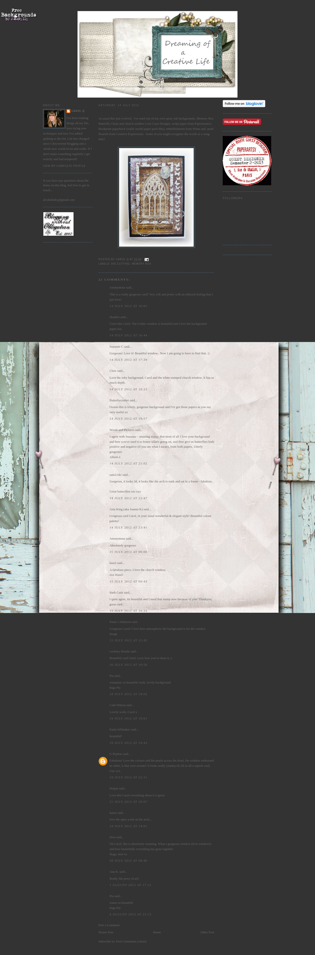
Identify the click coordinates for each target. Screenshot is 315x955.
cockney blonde (120, 651)
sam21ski (116, 475)
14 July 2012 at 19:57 (128, 418)
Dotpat (114, 788)
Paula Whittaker (120, 729)
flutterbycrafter (119, 400)
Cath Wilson (118, 705)
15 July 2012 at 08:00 (128, 552)
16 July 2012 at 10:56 (128, 664)
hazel (113, 563)
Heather (115, 317)
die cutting (120, 263)
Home (157, 932)
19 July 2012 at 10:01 (128, 718)
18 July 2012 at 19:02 (128, 694)
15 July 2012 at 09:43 (128, 581)
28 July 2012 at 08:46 (128, 860)
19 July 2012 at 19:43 (128, 743)
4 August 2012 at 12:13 (130, 914)
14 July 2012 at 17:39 (128, 359)
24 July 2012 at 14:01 (128, 826)
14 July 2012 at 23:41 (128, 527)
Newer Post (105, 932)
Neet (113, 837)
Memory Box (142, 263)
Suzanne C (116, 346)
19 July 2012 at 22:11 (128, 777)
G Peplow (116, 754)
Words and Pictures (122, 430)
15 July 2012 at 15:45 (128, 640)
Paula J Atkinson (120, 622)
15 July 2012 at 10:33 (128, 611)
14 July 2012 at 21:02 (128, 463)
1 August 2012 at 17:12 (130, 885)
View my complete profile (64, 166)
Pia (112, 676)
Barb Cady (116, 592)
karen (113, 813)
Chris (113, 371)
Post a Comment (109, 925)
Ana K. (114, 871)
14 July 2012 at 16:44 (128, 335)
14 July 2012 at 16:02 (128, 306)
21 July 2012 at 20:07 (128, 801)
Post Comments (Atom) (131, 941)
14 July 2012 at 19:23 (128, 389)
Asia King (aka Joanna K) (126, 509)
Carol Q (78, 111)
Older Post (207, 932)
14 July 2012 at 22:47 (128, 498)
